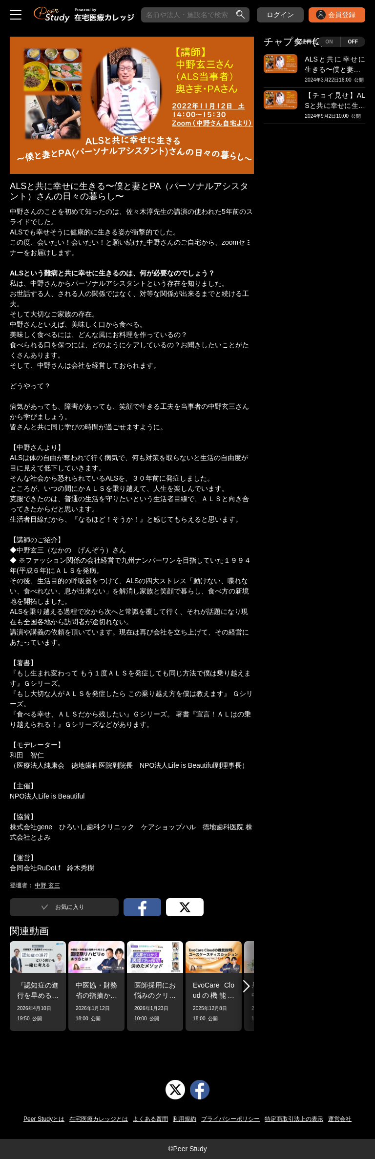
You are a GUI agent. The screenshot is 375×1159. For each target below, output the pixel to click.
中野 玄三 (47, 885)
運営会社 (340, 1119)
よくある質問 (150, 1119)
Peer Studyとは (43, 1119)
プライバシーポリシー (230, 1119)
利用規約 (184, 1119)
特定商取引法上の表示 (294, 1119)
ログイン (280, 15)
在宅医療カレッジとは (98, 1119)
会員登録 (341, 15)
